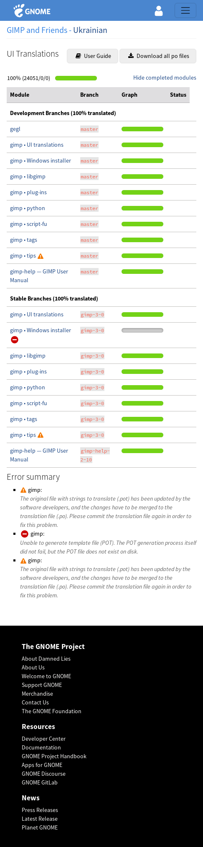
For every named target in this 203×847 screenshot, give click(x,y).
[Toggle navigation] (185, 10)
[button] (158, 10)
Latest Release (40, 818)
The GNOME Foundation (51, 711)
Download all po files (158, 56)
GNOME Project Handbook (54, 756)
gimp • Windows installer (40, 160)
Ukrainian (90, 30)
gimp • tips (23, 255)
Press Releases (40, 810)
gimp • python (27, 208)
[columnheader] (42, 95)
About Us (33, 667)
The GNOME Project (53, 646)
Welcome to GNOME (46, 676)
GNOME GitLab (40, 782)
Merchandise (37, 693)
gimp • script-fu (28, 224)
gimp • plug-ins (28, 192)
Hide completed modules (164, 77)
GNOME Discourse (44, 773)
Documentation (41, 747)
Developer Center (44, 738)
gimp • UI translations (36, 144)
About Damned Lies (46, 658)
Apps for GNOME (42, 765)
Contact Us (35, 702)
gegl (15, 129)
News (31, 798)
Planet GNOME (40, 827)
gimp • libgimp (28, 176)
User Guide (93, 56)
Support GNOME (42, 685)
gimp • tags (23, 239)
